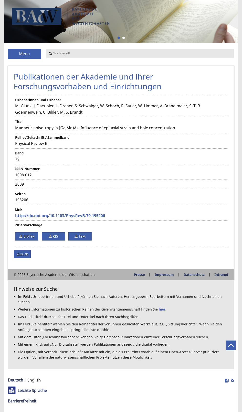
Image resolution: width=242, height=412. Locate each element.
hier (162, 309)
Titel (18, 121)
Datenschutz (194, 274)
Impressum (164, 274)
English (34, 380)
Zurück (22, 254)
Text (81, 236)
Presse (139, 274)
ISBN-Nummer (27, 168)
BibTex (28, 236)
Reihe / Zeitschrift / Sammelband (42, 137)
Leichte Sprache (32, 390)
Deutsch (15, 380)
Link (18, 209)
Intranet (221, 274)
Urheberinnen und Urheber (38, 100)
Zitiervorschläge (28, 225)
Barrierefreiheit (22, 401)
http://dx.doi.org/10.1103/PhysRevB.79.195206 (60, 215)
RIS (55, 236)
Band (19, 153)
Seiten (20, 193)
